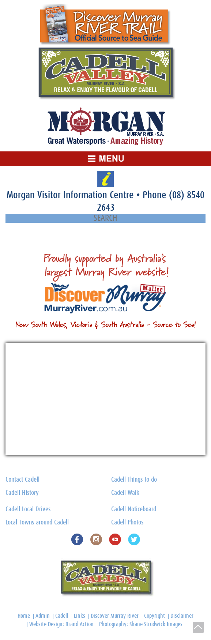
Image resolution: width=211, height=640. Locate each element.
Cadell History (22, 493)
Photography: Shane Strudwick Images (140, 624)
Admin (42, 616)
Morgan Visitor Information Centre (71, 195)
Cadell (61, 616)
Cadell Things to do (134, 480)
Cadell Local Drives (27, 509)
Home (24, 616)
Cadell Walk (125, 493)
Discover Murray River (115, 616)
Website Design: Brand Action (61, 624)
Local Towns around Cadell (37, 522)
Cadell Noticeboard (133, 509)
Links (79, 616)
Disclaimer (181, 616)
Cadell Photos (127, 522)
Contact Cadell (22, 480)
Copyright (154, 616)
